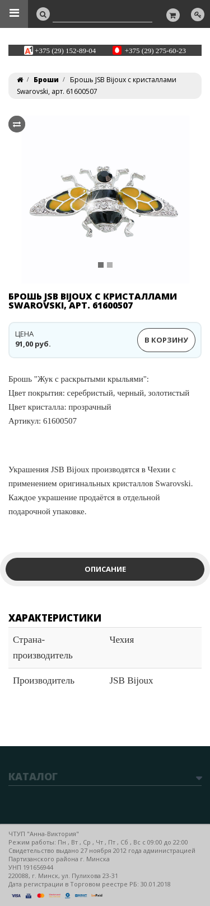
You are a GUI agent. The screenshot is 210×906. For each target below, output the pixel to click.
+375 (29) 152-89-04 (65, 50)
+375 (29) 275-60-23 (155, 50)
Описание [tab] (105, 569)
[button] (29, 199)
